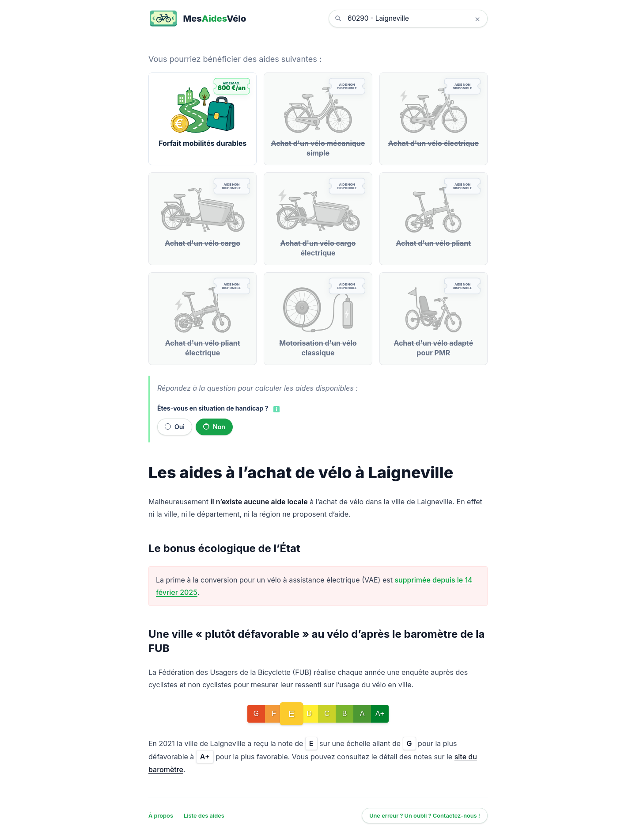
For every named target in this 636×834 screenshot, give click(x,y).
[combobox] (415, 18)
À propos (160, 815)
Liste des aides (204, 815)
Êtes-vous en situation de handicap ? (212, 408)
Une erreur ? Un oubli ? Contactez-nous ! (424, 815)
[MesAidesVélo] (197, 18)
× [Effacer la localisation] (477, 18)
